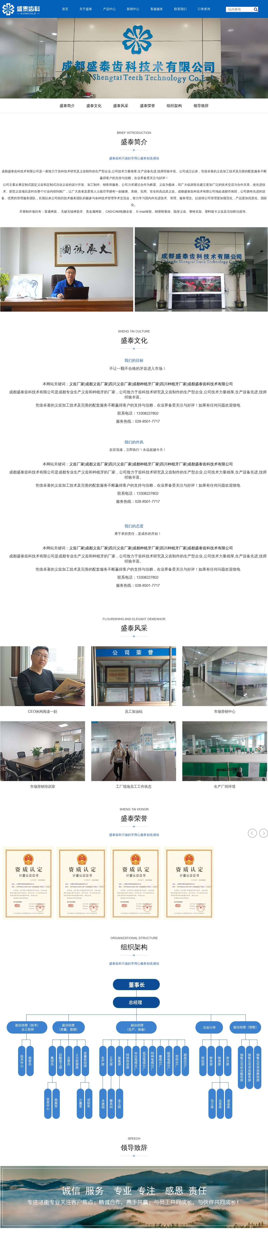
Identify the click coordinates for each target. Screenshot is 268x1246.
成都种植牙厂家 (146, 384)
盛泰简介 (67, 106)
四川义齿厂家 (120, 384)
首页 (65, 9)
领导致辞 (201, 106)
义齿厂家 (76, 384)
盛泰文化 (94, 106)
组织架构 (174, 106)
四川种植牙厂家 (173, 384)
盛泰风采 (120, 106)
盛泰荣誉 (147, 106)
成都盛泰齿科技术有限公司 (210, 384)
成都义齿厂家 (96, 384)
